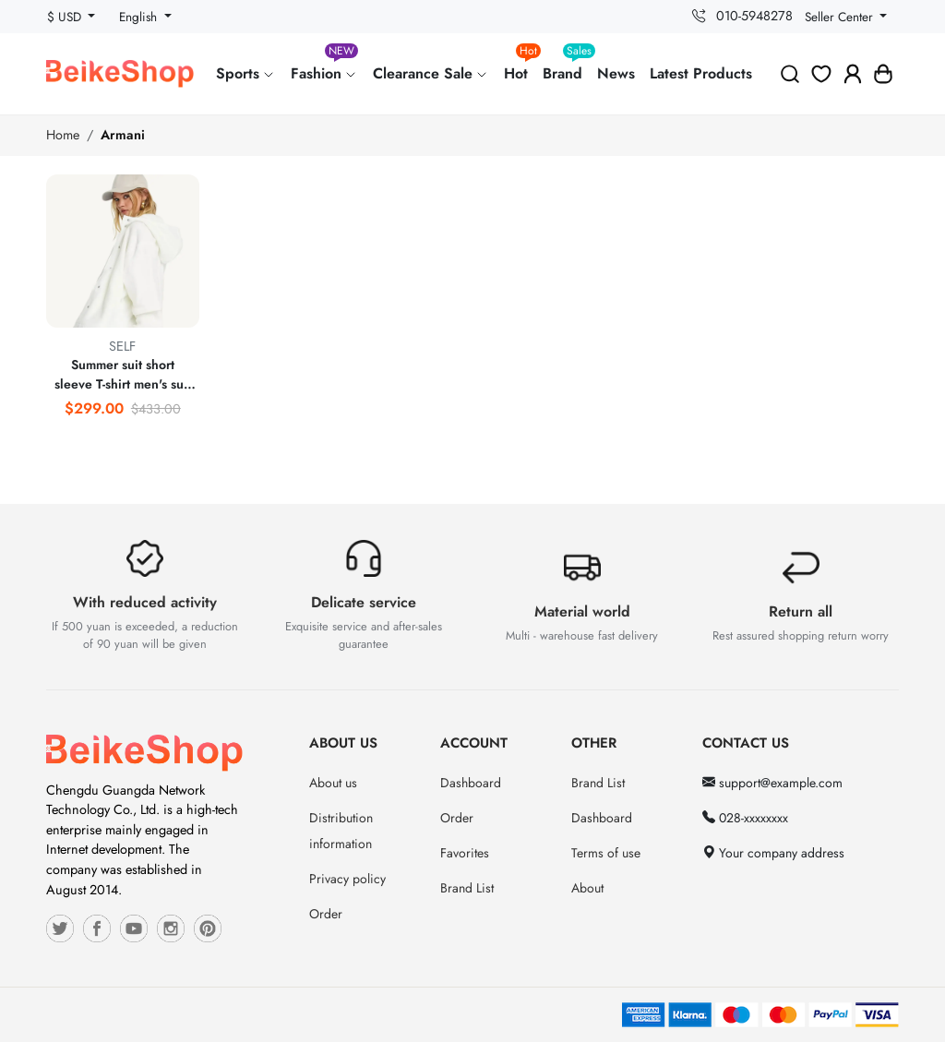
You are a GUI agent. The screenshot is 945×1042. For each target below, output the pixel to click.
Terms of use (605, 853)
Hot (519, 66)
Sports (246, 73)
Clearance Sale (431, 73)
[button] (883, 73)
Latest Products (701, 73)
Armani (123, 135)
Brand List (467, 888)
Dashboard (470, 782)
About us (333, 782)
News (616, 73)
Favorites (464, 853)
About (587, 888)
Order (325, 913)
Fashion (324, 66)
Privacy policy (347, 878)
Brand (566, 66)
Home (62, 135)
